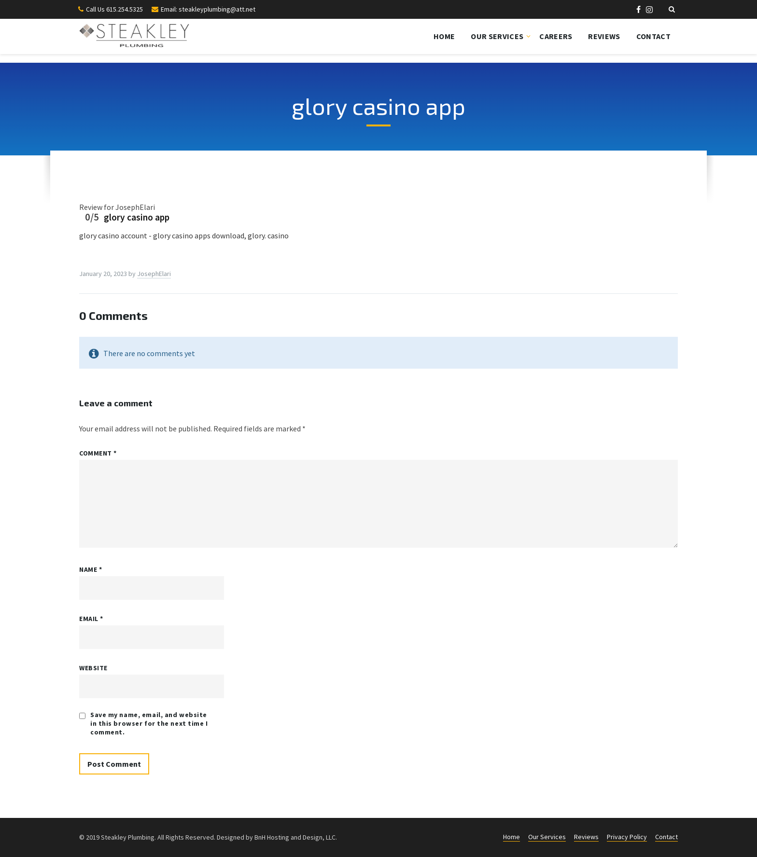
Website (93, 667)
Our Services (497, 36)
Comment (98, 453)
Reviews (604, 36)
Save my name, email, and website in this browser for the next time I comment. (149, 723)
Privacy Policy (627, 836)
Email (91, 618)
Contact (653, 36)
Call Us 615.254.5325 (114, 9)
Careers (555, 36)
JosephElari (154, 273)
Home (444, 36)
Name (90, 569)
